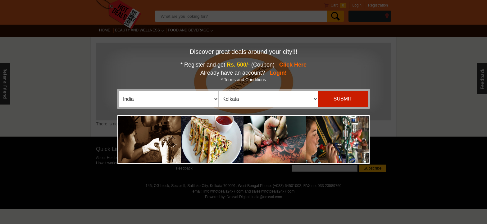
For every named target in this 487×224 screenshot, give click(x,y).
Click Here (293, 65)
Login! (278, 73)
